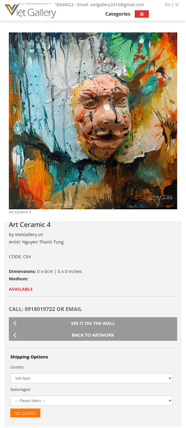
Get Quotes (25, 413)
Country (17, 367)
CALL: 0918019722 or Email (45, 308)
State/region (20, 389)
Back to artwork (63, 334)
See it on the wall (64, 323)
